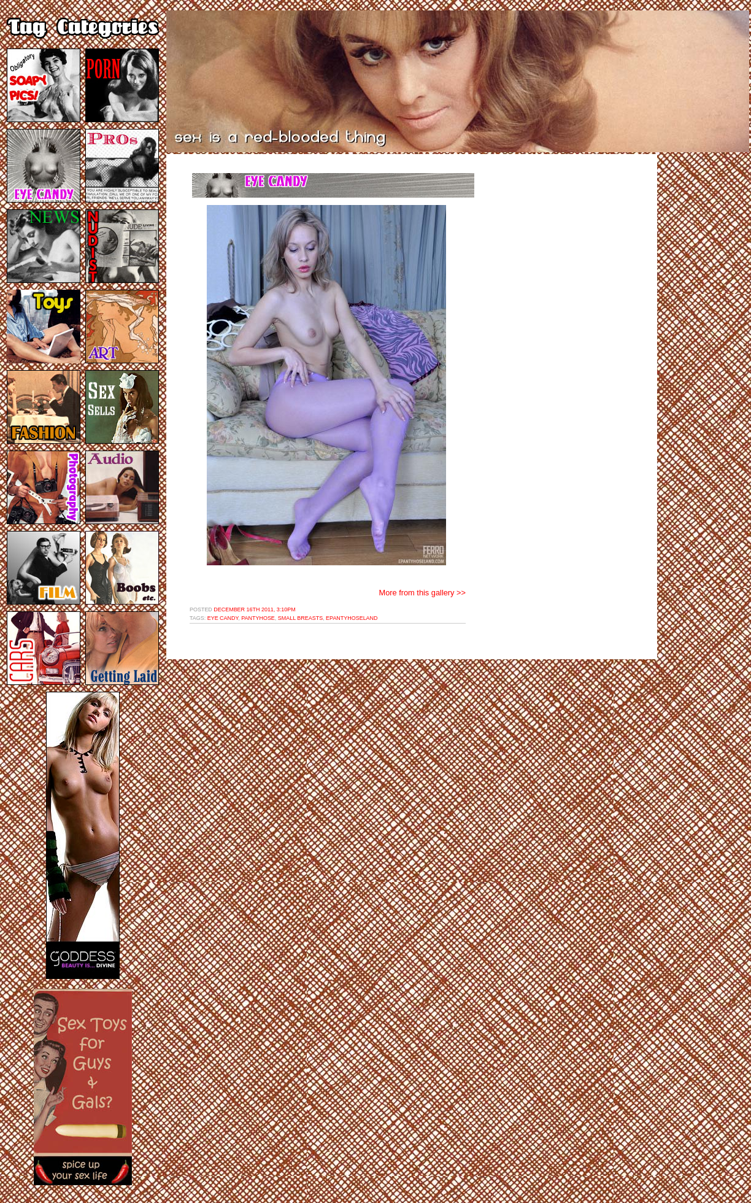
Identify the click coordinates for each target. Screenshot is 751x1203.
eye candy (223, 618)
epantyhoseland (351, 618)
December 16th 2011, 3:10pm (254, 609)
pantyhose (258, 618)
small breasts (300, 618)
